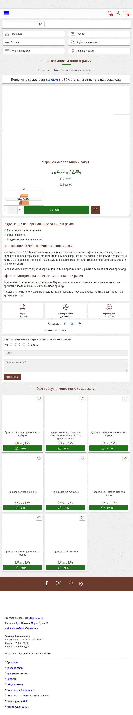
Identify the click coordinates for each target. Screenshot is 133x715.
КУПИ (20, 448)
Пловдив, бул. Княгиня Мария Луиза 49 (26, 623)
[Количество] (13, 210)
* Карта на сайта (14, 667)
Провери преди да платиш (66, 315)
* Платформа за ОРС (16, 701)
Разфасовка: (66, 184)
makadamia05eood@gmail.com (22, 628)
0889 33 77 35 (36, 617)
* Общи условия (14, 684)
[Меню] (7, 13)
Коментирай (12, 376)
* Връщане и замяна (16, 673)
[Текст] (66, 365)
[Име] (66, 353)
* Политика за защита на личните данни (27, 695)
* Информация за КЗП (17, 706)
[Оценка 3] (20, 344)
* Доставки (11, 679)
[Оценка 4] (24, 344)
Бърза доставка (22, 315)
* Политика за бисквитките (20, 690)
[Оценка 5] (28, 344)
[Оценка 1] (11, 344)
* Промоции (11, 662)
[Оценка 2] (15, 344)
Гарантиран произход (109, 315)
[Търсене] (19, 24)
